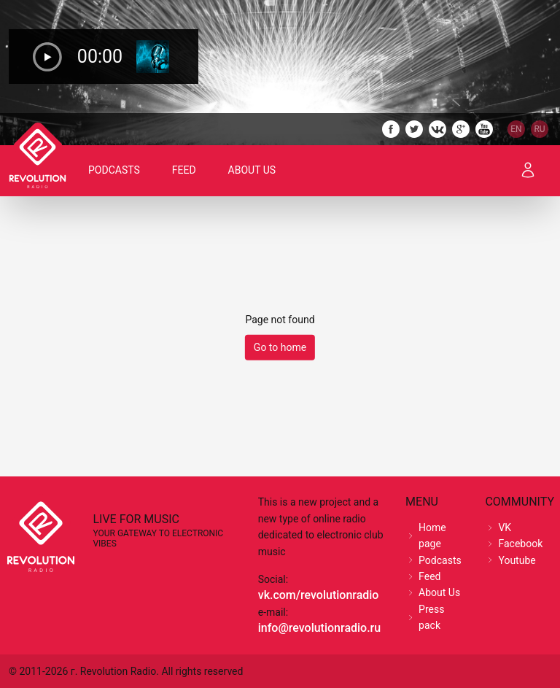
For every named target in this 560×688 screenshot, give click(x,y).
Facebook (520, 543)
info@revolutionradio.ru (319, 628)
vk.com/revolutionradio (318, 595)
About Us (252, 170)
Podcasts (114, 170)
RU (539, 129)
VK (504, 527)
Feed (184, 170)
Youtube (516, 560)
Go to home (280, 347)
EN (515, 129)
